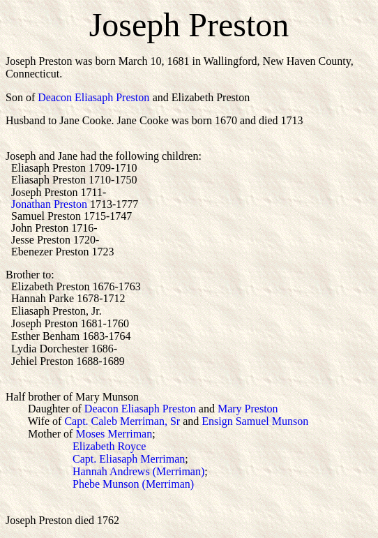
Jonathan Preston (49, 204)
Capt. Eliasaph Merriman (129, 459)
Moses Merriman (113, 434)
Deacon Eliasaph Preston (93, 97)
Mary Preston (248, 408)
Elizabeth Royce (109, 446)
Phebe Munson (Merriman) (100, 484)
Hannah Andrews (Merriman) (138, 471)
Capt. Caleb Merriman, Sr (122, 421)
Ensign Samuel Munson (255, 421)
